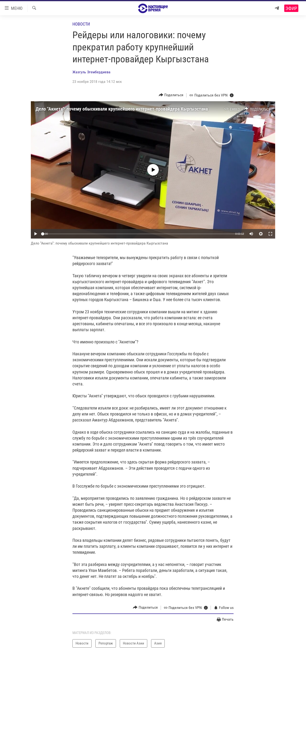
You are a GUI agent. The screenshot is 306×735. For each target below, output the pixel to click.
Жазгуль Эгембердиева (91, 72)
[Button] (171, 95)
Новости (81, 24)
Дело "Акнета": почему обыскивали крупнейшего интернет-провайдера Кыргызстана (122, 109)
